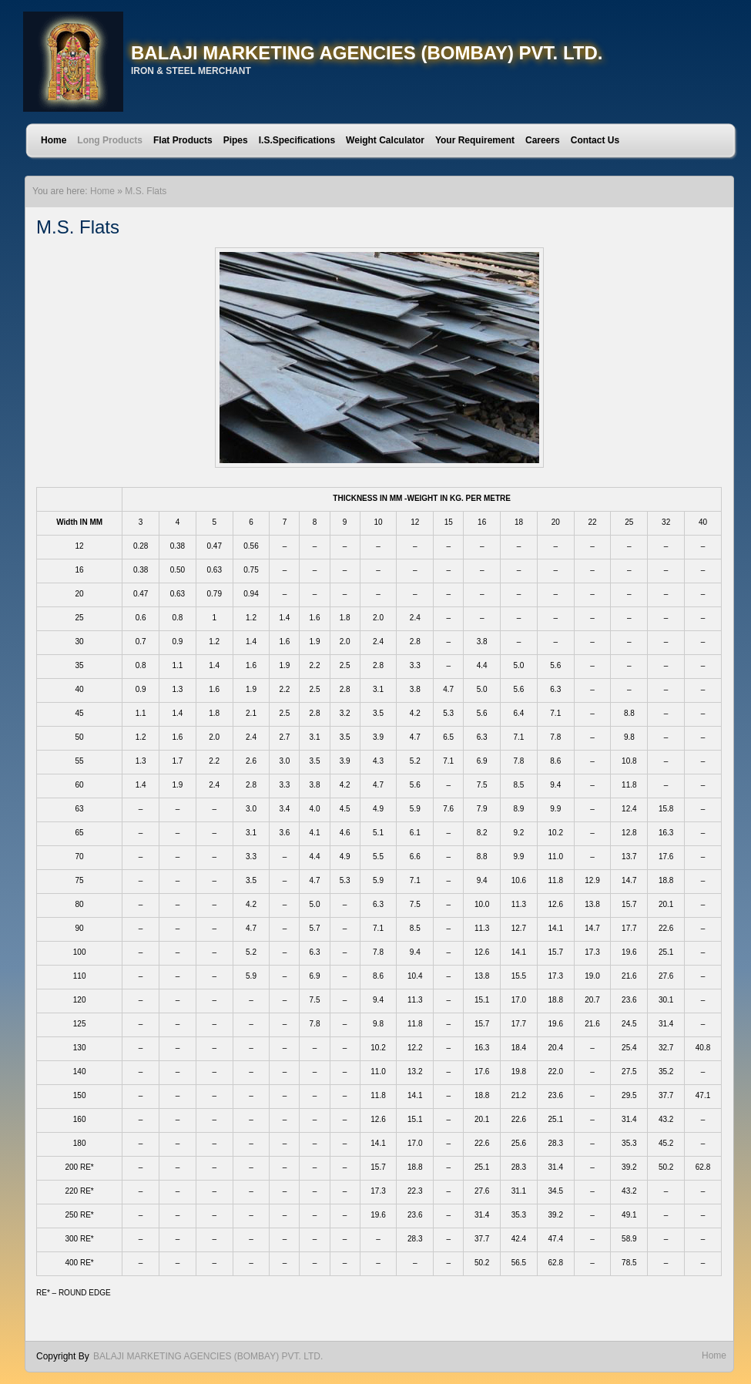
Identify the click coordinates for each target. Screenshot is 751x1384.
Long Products (109, 140)
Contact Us (595, 140)
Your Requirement (475, 140)
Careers (542, 140)
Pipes (235, 140)
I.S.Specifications (297, 140)
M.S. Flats (145, 191)
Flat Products (183, 140)
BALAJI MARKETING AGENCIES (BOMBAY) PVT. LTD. (366, 52)
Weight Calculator (385, 140)
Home (53, 140)
